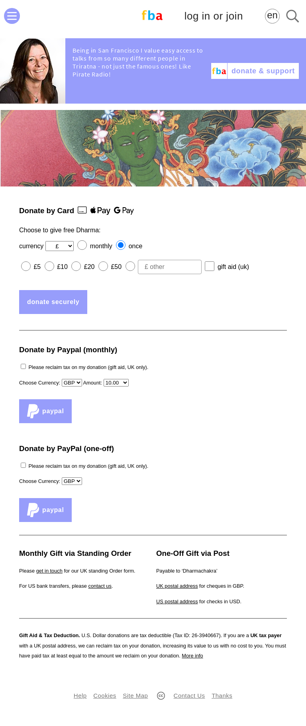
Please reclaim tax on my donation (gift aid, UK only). (89, 367)
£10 (62, 266)
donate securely (53, 301)
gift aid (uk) (233, 266)
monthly (101, 246)
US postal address (177, 601)
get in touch (49, 571)
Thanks (222, 695)
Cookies (104, 695)
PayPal (45, 411)
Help (80, 695)
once (136, 246)
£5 (37, 266)
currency (31, 246)
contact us (100, 586)
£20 (89, 266)
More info (192, 656)
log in (213, 16)
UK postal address (177, 586)
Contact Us (189, 695)
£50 (116, 266)
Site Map (135, 695)
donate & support (263, 71)
